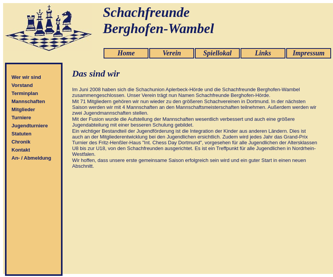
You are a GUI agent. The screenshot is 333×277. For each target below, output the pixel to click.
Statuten (21, 134)
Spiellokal (217, 53)
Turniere (21, 117)
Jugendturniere (30, 125)
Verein (172, 53)
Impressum (309, 53)
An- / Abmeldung (31, 158)
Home (126, 53)
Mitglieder (23, 109)
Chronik (21, 142)
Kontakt (21, 150)
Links (263, 53)
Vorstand (22, 85)
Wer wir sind (26, 77)
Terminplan (25, 93)
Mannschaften (28, 101)
